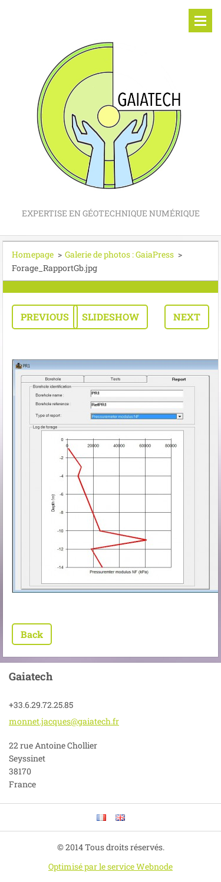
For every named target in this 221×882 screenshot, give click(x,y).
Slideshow (110, 316)
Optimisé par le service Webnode (110, 866)
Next (186, 316)
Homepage (33, 254)
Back (32, 634)
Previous (45, 316)
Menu (200, 20)
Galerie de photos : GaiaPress (119, 254)
